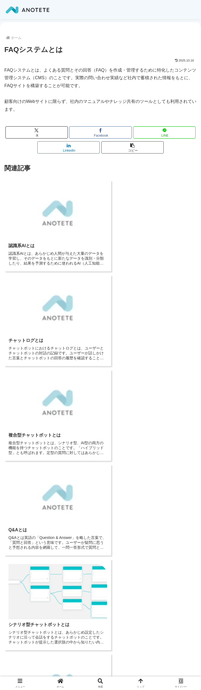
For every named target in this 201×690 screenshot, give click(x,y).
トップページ (23, 524)
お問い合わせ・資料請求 (32, 586)
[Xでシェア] (36, 132)
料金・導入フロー (27, 640)
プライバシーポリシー (30, 538)
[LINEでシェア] (164, 132)
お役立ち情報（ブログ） (30, 544)
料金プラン (21, 579)
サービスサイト (25, 572)
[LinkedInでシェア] (68, 147)
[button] (132, 147)
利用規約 (20, 606)
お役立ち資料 (21, 599)
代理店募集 (21, 592)
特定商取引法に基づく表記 (34, 613)
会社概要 (18, 531)
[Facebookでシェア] (100, 132)
